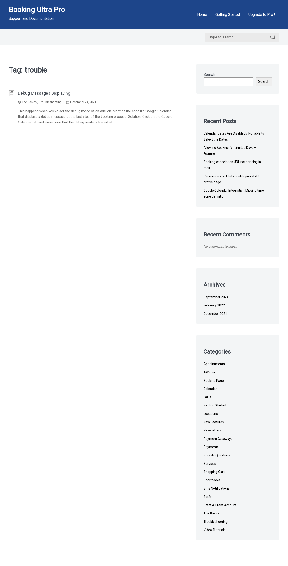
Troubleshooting (50, 102)
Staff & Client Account (220, 505)
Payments (211, 447)
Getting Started (227, 14)
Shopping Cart (214, 472)
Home (202, 14)
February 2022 (214, 305)
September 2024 (216, 297)
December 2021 (215, 314)
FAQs (207, 397)
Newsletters (212, 430)
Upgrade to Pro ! (261, 14)
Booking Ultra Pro (37, 9)
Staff (207, 497)
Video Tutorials (214, 530)
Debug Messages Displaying (39, 93)
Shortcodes (212, 480)
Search (209, 74)
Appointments (214, 364)
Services (210, 463)
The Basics (29, 102)
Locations (211, 414)
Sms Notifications (216, 488)
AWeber (209, 372)
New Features (214, 422)
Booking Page (214, 380)
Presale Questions (217, 455)
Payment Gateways (218, 439)
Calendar (210, 389)
